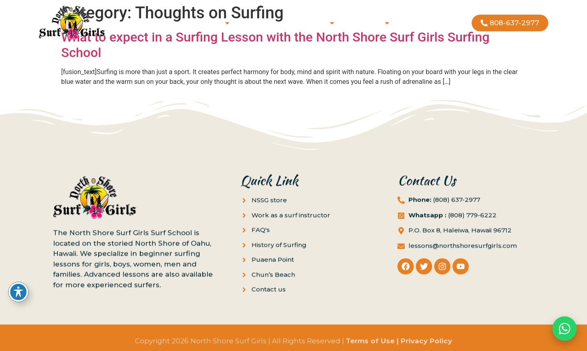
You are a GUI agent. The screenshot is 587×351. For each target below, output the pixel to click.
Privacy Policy (426, 344)
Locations (312, 23)
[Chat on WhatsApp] (564, 328)
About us (369, 23)
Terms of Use (370, 344)
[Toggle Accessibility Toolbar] (18, 292)
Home (147, 23)
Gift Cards (260, 23)
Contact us (422, 23)
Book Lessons (200, 23)
